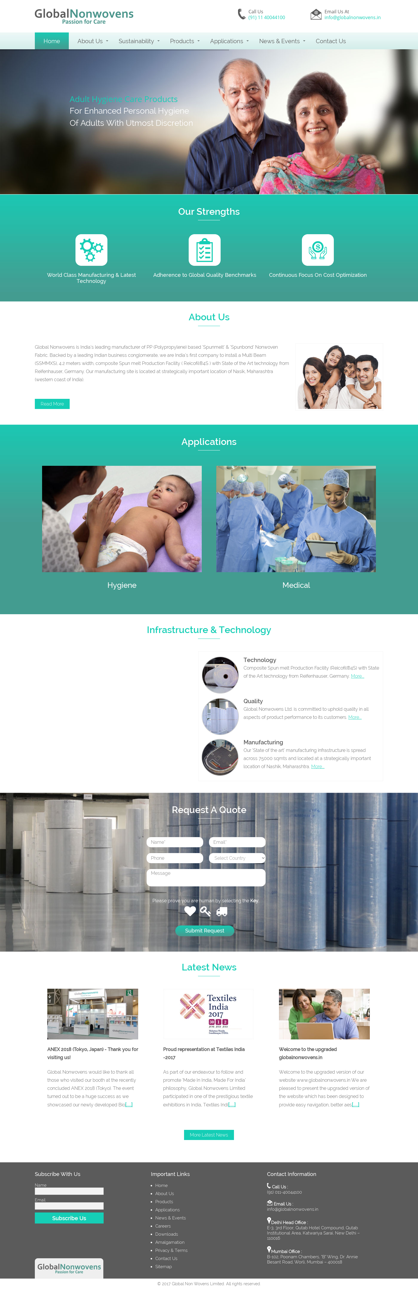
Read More (52, 404)
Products (182, 41)
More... (357, 676)
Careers (163, 1226)
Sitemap (163, 1266)
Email (40, 1200)
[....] (129, 1104)
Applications (226, 41)
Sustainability (136, 41)
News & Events (279, 41)
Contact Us (331, 41)
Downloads (166, 1234)
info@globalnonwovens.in (353, 17)
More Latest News (209, 1135)
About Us (90, 41)
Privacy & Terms (171, 1250)
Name (40, 1185)
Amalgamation (170, 1242)
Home (52, 41)
